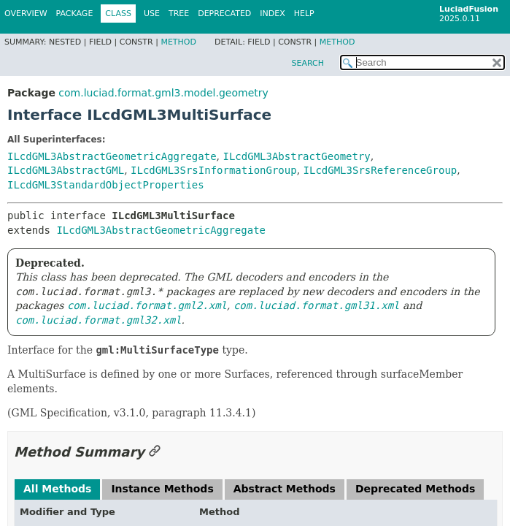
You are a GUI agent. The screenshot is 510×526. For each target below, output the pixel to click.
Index (272, 13)
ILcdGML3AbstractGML (65, 170)
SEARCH (307, 63)
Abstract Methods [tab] (284, 489)
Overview (25, 13)
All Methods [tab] (57, 489)
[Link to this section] (155, 452)
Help (304, 13)
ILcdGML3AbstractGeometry (296, 156)
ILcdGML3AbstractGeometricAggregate (112, 156)
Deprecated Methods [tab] (415, 489)
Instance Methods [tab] (162, 489)
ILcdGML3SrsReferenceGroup (380, 170)
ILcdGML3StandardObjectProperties (105, 185)
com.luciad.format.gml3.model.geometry (163, 93)
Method (178, 42)
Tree (179, 13)
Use (152, 13)
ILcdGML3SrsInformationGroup (214, 170)
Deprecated (224, 13)
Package (74, 13)
